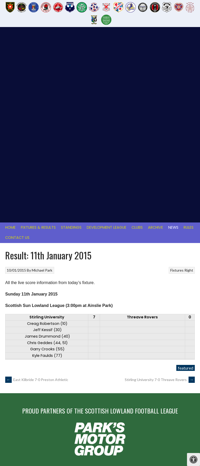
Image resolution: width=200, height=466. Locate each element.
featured (185, 182)
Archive (155, 42)
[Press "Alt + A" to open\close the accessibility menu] (193, 459)
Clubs (137, 42)
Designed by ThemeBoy (178, 429)
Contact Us (17, 52)
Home (10, 42)
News (173, 42)
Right (188, 85)
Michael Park (42, 85)
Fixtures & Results (38, 42)
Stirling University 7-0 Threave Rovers (160, 194)
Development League (106, 42)
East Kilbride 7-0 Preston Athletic (36, 194)
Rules (188, 42)
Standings (71, 42)
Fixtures (177, 85)
